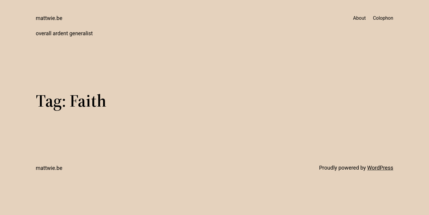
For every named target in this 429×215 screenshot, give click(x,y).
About (359, 18)
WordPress (380, 168)
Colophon (383, 18)
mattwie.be (49, 18)
